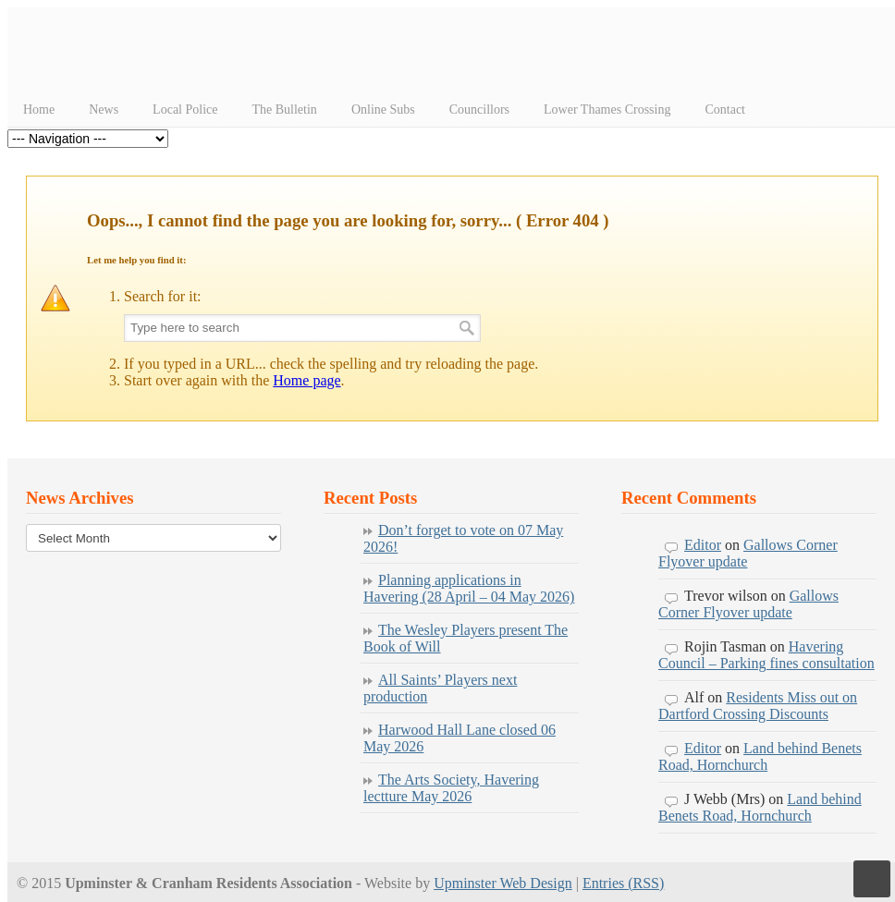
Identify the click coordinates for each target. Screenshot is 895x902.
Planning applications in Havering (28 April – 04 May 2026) (468, 588)
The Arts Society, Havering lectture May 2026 (451, 788)
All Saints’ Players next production (440, 688)
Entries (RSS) (623, 883)
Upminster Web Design (503, 883)
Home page (306, 380)
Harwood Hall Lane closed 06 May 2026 (459, 738)
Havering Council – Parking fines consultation (766, 655)
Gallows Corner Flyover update (748, 604)
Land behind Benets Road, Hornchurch (760, 756)
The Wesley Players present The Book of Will (465, 638)
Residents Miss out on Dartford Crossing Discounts (757, 705)
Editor (702, 545)
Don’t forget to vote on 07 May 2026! (463, 538)
